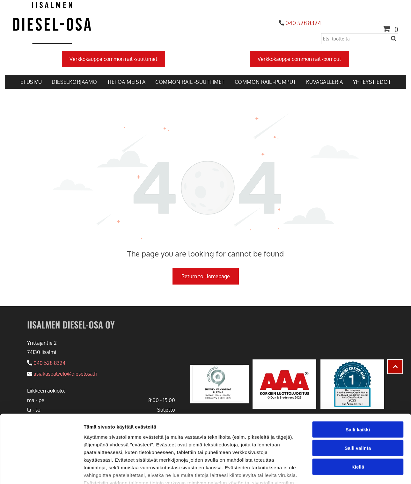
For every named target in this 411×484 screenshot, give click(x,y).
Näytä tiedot (341, 471)
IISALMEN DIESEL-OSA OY (71, 324)
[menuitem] (31, 82)
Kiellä (357, 422)
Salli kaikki (358, 385)
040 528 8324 (303, 22)
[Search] (359, 38)
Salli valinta (358, 404)
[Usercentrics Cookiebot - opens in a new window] (41, 471)
